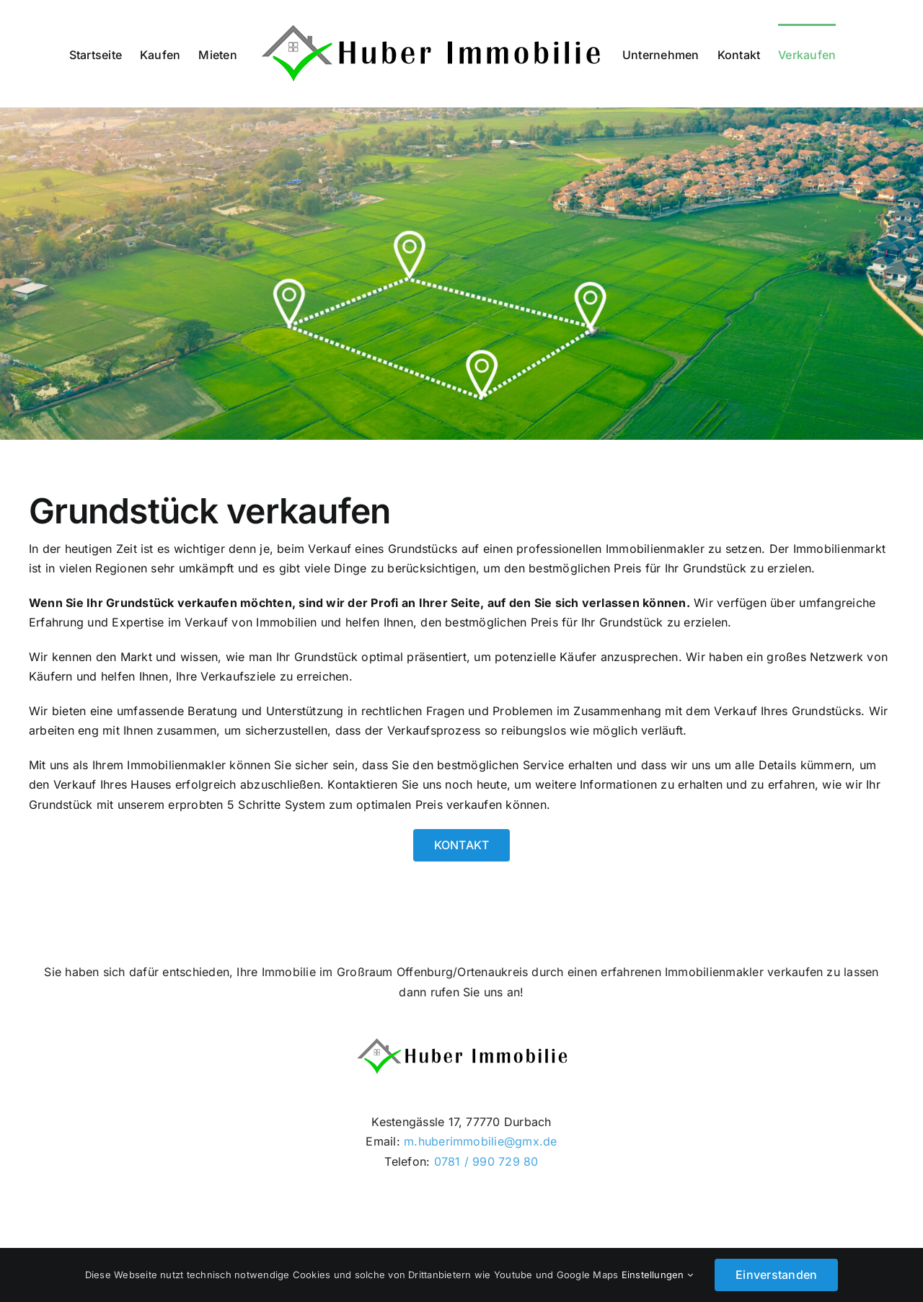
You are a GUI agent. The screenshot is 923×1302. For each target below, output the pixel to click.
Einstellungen (658, 1274)
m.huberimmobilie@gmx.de (478, 1141)
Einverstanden (776, 1274)
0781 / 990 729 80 (486, 1161)
